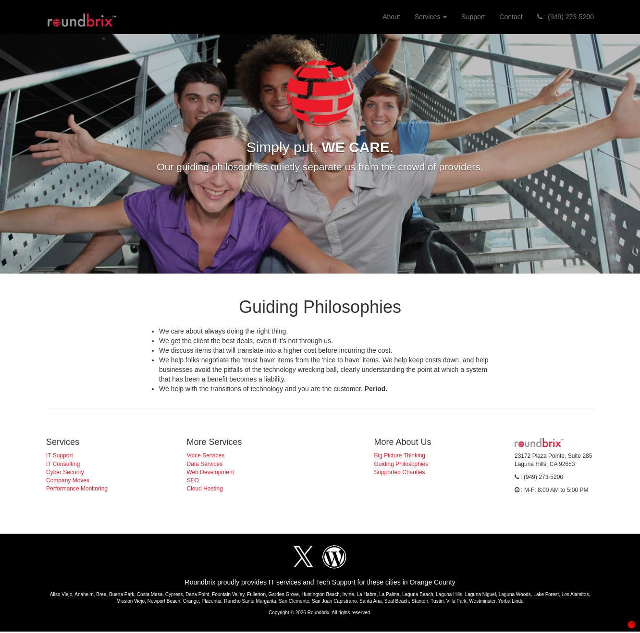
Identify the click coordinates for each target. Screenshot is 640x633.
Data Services (205, 464)
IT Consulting (63, 464)
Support (473, 17)
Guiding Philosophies (401, 464)
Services (431, 17)
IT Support (59, 455)
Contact (510, 17)
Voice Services (206, 455)
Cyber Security (65, 472)
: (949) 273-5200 (565, 17)
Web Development (210, 472)
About (391, 17)
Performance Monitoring (77, 488)
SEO (193, 480)
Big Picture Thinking (400, 455)
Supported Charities (399, 472)
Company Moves (67, 480)
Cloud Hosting (205, 488)
